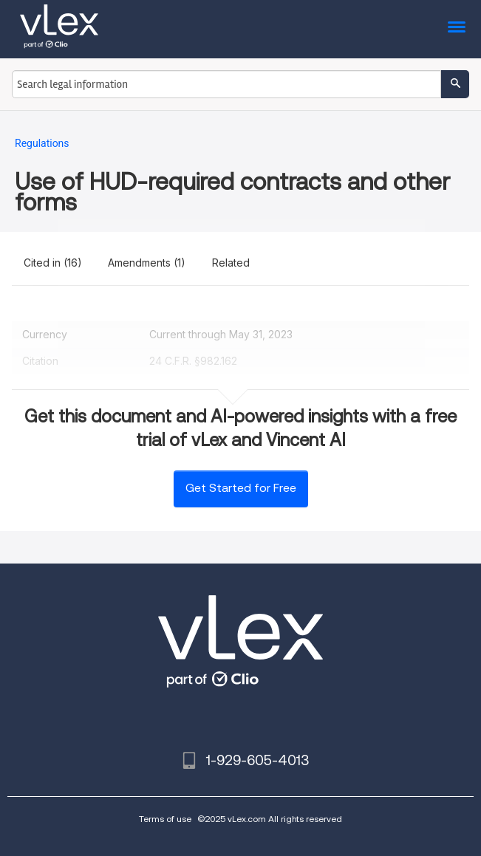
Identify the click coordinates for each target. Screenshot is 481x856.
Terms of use (165, 819)
